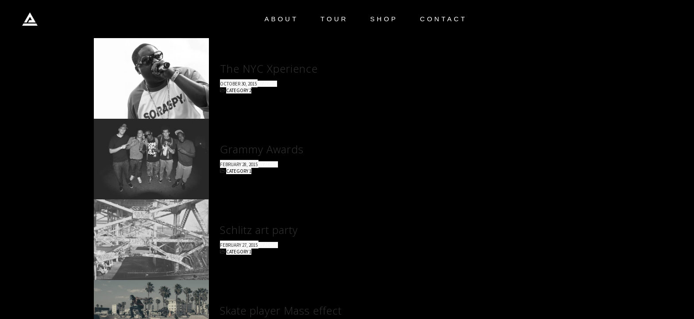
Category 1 (238, 171)
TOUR (334, 19)
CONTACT (443, 19)
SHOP (384, 19)
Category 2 (238, 90)
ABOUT (281, 19)
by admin (267, 84)
